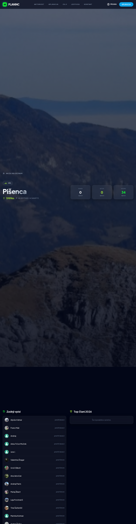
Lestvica (75, 4)
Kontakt (88, 4)
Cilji (65, 4)
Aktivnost (39, 4)
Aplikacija (53, 4)
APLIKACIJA (126, 4)
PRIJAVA (112, 4)
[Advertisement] (68, 389)
